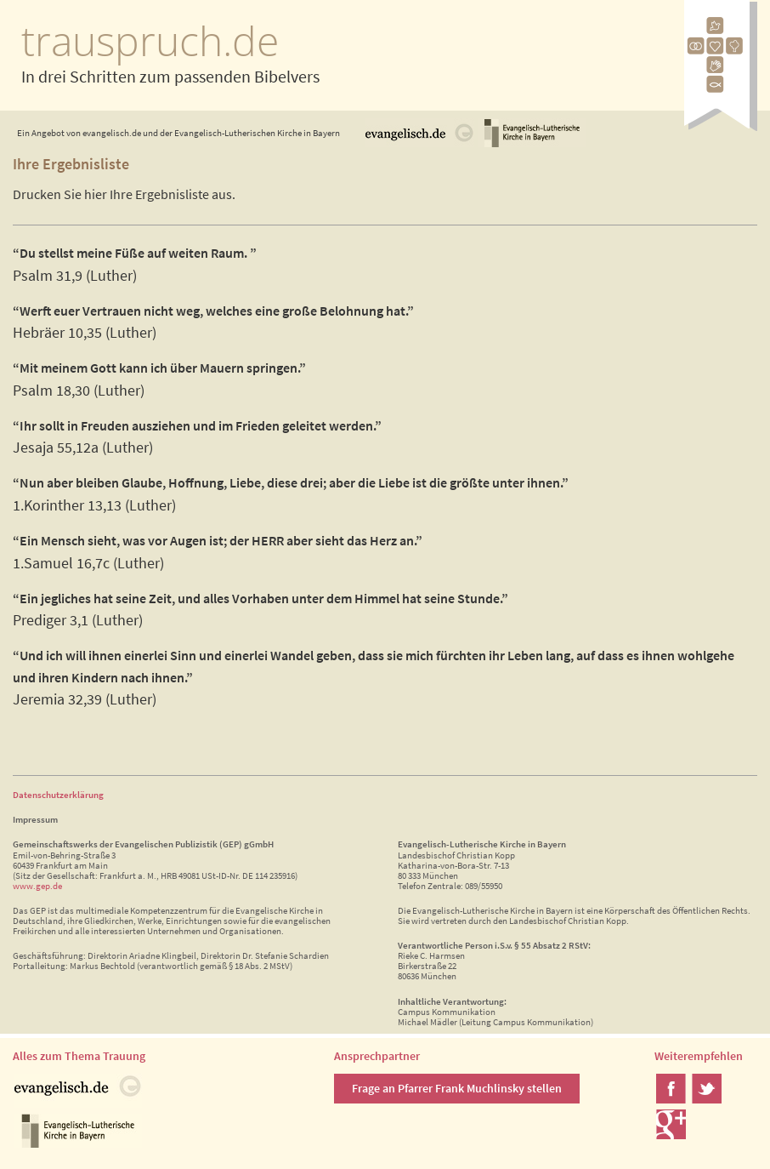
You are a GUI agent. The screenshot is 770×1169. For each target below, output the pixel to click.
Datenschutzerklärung (58, 795)
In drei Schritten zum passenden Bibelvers (170, 76)
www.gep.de (37, 886)
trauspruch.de (150, 40)
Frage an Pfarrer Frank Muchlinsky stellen (457, 1088)
